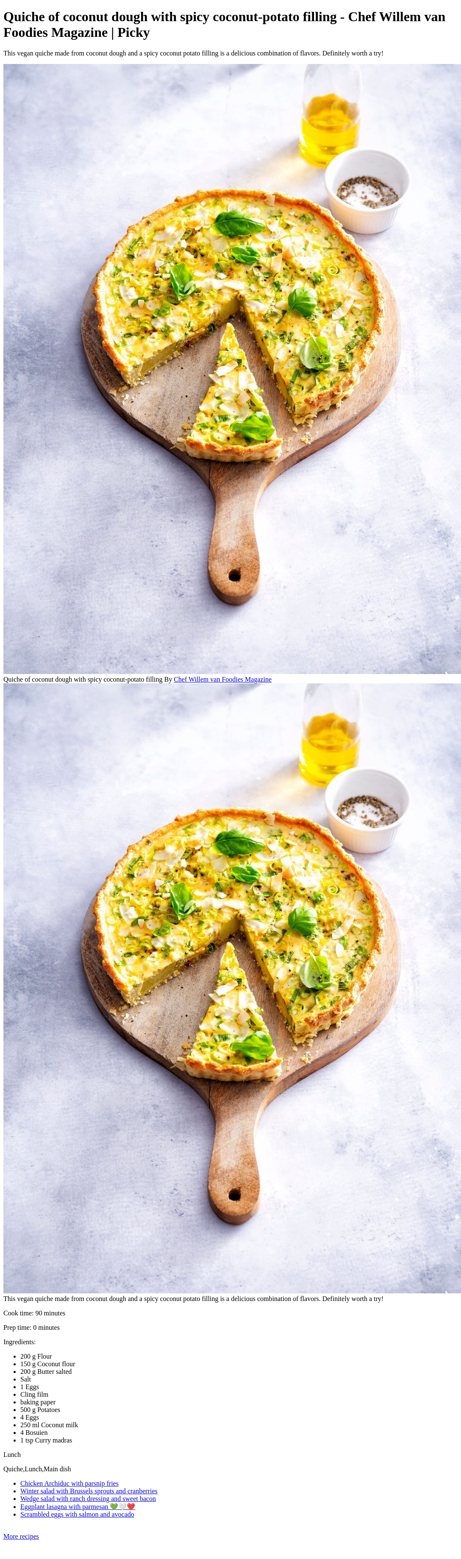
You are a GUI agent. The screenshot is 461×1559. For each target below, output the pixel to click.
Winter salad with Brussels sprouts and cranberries (89, 1491)
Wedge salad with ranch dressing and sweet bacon (88, 1498)
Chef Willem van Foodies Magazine (223, 679)
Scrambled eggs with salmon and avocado (77, 1514)
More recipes (21, 1536)
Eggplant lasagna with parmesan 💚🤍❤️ (78, 1506)
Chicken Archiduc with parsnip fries (69, 1483)
